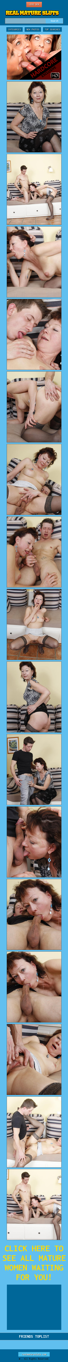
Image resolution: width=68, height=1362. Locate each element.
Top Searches (52, 29)
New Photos (32, 29)
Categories (14, 29)
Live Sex (34, 4)
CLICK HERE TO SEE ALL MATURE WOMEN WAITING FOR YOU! (34, 1262)
